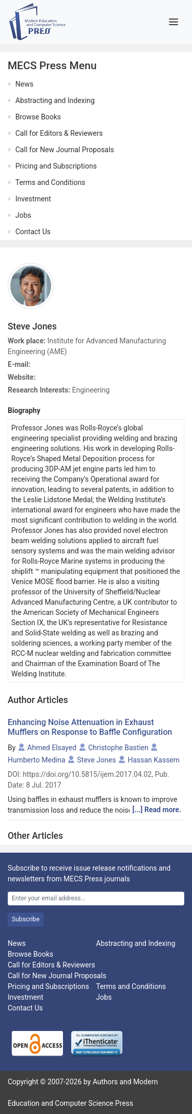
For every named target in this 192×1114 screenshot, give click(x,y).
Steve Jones (96, 760)
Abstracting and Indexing (55, 100)
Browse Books (38, 117)
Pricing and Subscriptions (56, 166)
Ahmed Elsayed (51, 748)
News (24, 84)
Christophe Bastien (118, 748)
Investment (33, 199)
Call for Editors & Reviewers (59, 133)
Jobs (23, 215)
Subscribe (25, 919)
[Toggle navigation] (173, 22)
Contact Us (33, 232)
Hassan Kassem (153, 760)
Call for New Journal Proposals (64, 150)
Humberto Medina (37, 760)
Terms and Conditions (50, 182)
